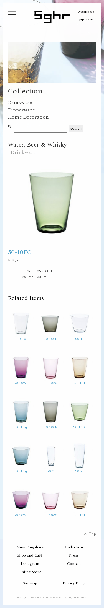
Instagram (30, 564)
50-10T (80, 380)
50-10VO (50, 380)
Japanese (86, 19)
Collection (74, 547)
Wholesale (86, 12)
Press (74, 555)
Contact (74, 564)
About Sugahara (30, 547)
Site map (30, 583)
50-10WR (21, 380)
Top (92, 534)
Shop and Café (30, 555)
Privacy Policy (74, 583)
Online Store (30, 572)
